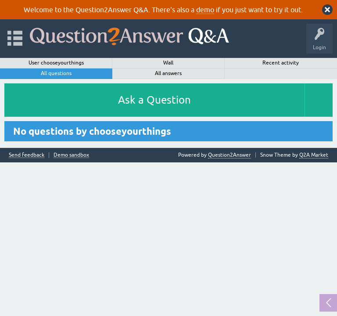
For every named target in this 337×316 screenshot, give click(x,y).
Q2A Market (313, 155)
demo (205, 10)
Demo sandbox (71, 155)
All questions (56, 73)
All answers (168, 73)
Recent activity (280, 63)
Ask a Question (154, 100)
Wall (168, 63)
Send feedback (26, 155)
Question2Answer (229, 155)
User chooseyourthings (56, 63)
